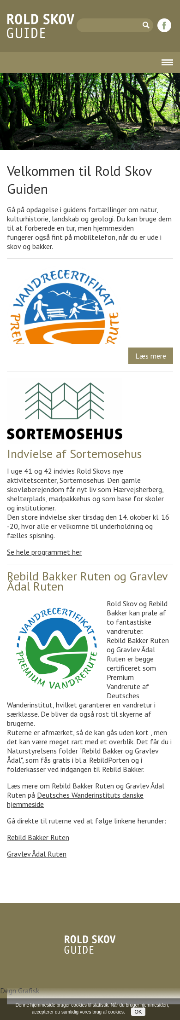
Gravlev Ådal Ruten (36, 853)
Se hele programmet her (44, 551)
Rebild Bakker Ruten (38, 837)
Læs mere (150, 355)
